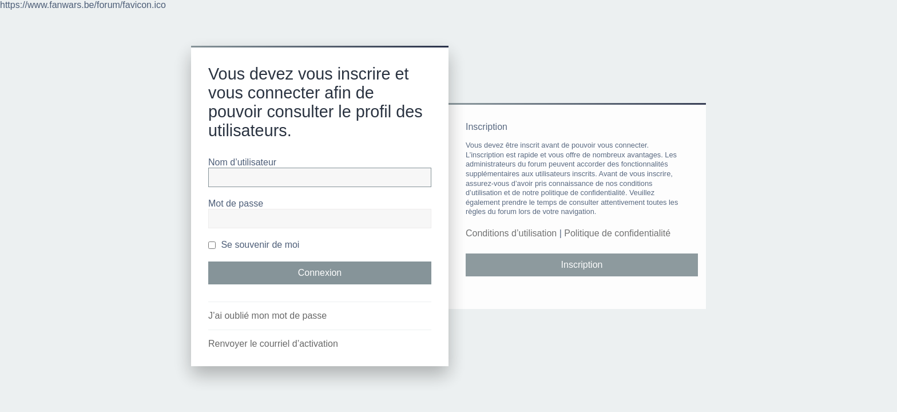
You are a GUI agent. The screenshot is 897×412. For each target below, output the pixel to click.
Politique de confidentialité (617, 233)
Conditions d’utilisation (511, 233)
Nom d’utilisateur (242, 162)
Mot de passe (235, 203)
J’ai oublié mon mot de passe (267, 315)
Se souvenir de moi (253, 244)
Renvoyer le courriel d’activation (273, 343)
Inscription (582, 265)
